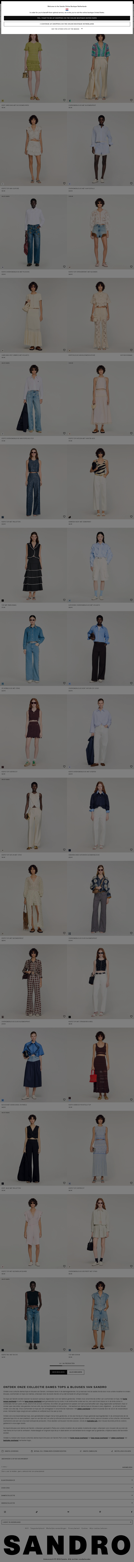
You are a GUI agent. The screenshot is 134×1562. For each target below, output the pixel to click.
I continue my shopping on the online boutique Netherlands (67, 24)
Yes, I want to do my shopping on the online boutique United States (67, 18)
